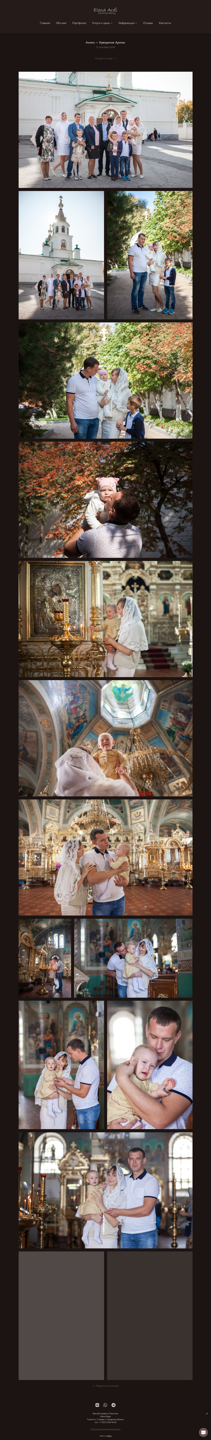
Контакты (165, 23)
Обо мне (61, 23)
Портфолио (79, 23)
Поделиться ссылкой (107, 1386)
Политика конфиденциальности (105, 1429)
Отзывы (148, 23)
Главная (45, 23)
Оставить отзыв (103, 58)
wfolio (109, 1436)
